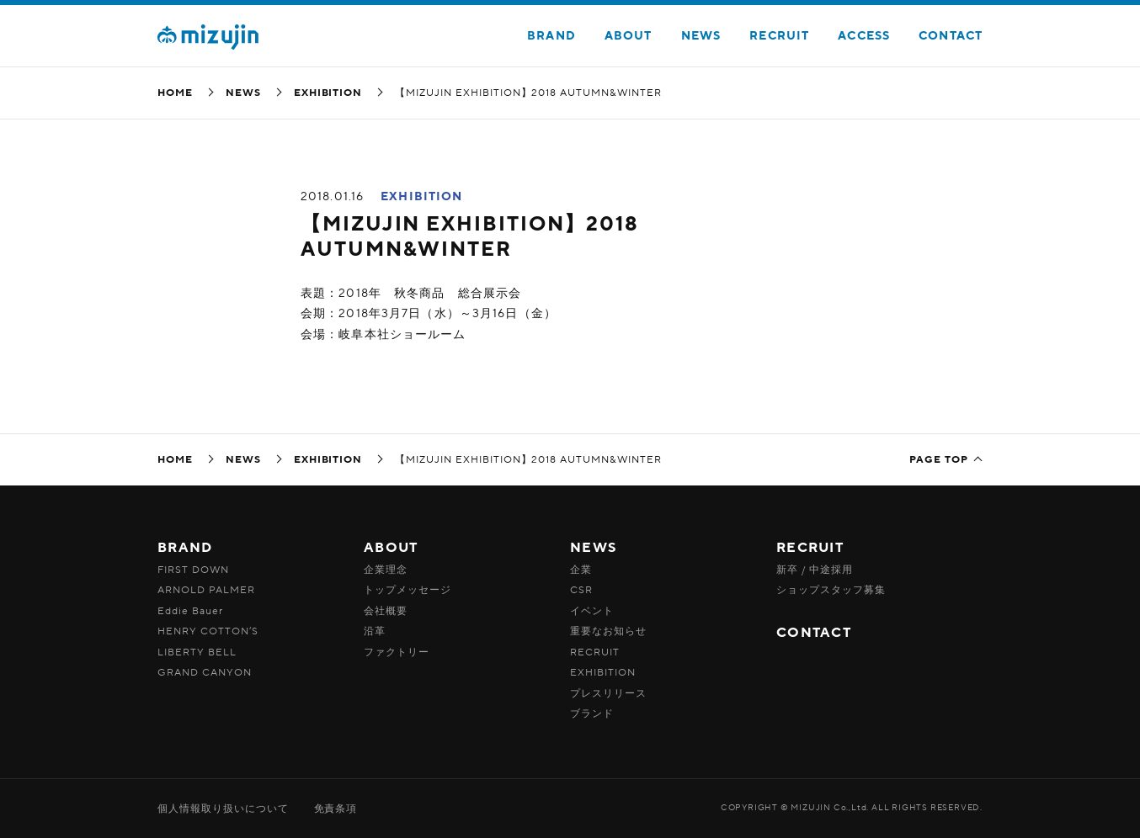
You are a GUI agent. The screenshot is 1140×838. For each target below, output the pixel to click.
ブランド (592, 713)
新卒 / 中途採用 (814, 569)
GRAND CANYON (204, 672)
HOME (175, 92)
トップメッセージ (407, 590)
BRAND (551, 36)
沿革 (375, 631)
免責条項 (336, 808)
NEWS (701, 36)
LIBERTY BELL (197, 652)
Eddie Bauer (190, 611)
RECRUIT (779, 36)
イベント (592, 611)
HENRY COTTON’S (207, 631)
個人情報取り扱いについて (223, 808)
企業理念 (386, 569)
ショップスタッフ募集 (831, 590)
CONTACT (951, 36)
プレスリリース (608, 693)
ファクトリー (396, 652)
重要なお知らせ (608, 631)
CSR (581, 590)
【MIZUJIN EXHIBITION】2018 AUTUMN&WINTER (470, 237)
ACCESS (864, 36)
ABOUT (629, 36)
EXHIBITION (328, 92)
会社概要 (386, 611)
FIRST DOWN (193, 569)
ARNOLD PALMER (205, 590)
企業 (581, 569)
